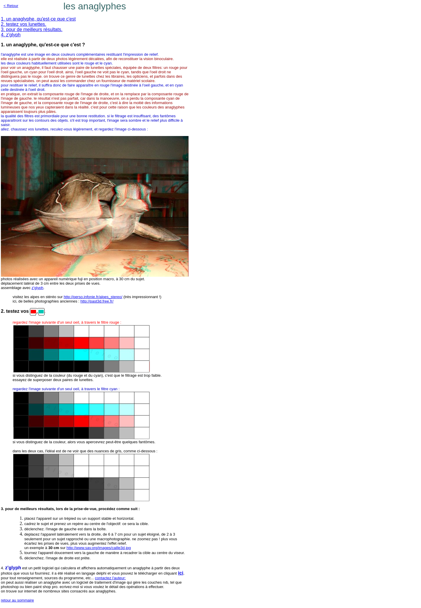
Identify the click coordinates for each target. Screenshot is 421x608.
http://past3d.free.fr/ (96, 301)
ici (180, 572)
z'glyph (37, 288)
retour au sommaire (17, 600)
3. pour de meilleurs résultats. (31, 29)
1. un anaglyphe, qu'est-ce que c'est (38, 18)
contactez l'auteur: (110, 578)
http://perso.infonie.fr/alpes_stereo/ (93, 297)
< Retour (11, 6)
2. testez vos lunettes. (23, 24)
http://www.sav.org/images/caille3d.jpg (99, 548)
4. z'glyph (11, 34)
